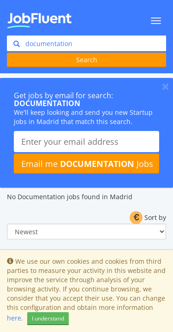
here (14, 318)
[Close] (165, 86)
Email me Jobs (87, 163)
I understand (48, 318)
